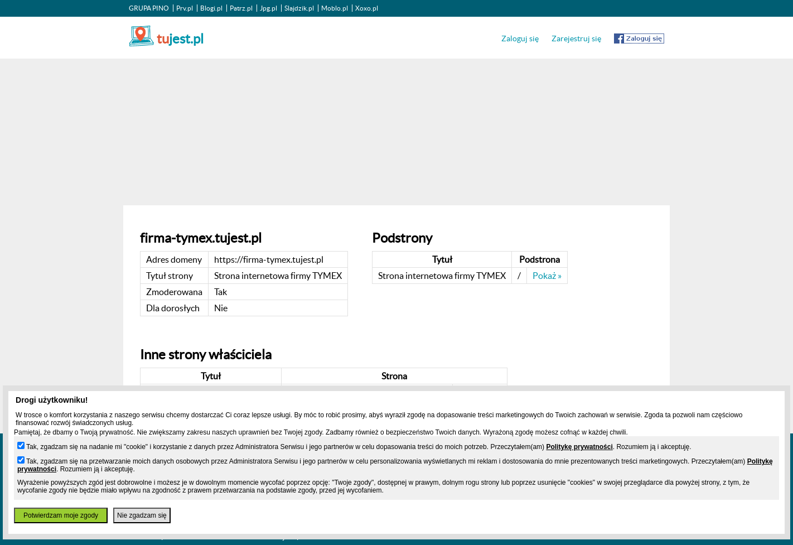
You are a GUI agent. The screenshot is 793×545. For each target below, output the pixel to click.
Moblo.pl (334, 8)
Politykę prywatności (579, 447)
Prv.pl (184, 8)
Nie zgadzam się (142, 515)
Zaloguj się (520, 38)
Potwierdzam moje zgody (60, 515)
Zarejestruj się (576, 38)
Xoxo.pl (366, 8)
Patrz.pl (241, 8)
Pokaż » (547, 276)
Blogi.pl (211, 8)
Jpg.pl (268, 8)
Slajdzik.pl (299, 8)
